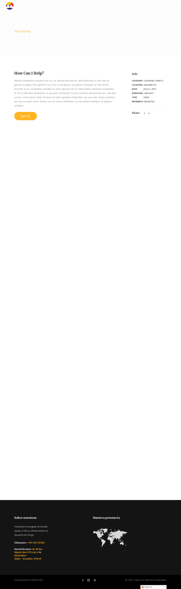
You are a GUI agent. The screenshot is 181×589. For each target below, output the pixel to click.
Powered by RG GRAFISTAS (28, 579)
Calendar (148, 80)
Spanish (146, 587)
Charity (159, 80)
